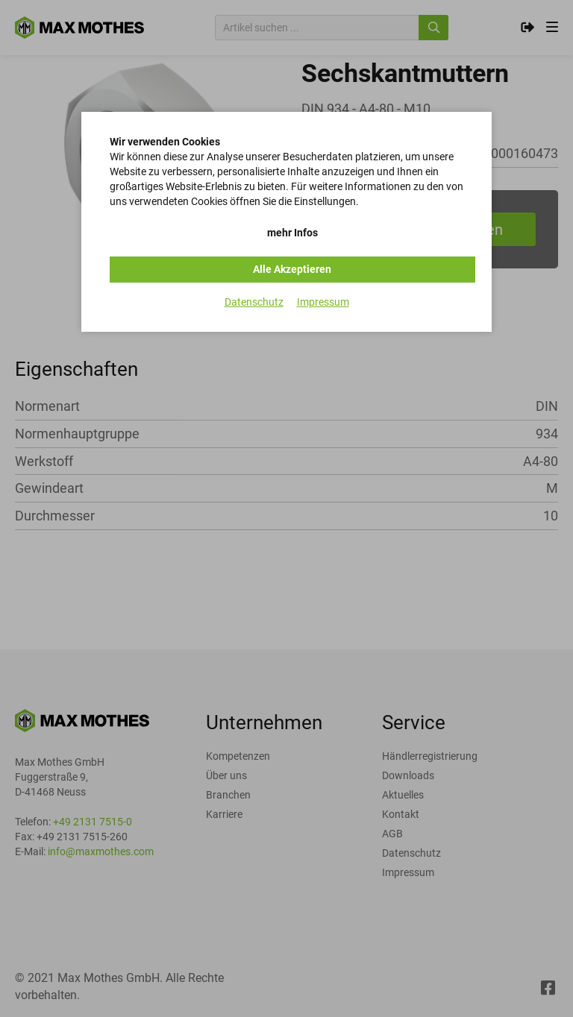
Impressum (323, 302)
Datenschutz (254, 302)
